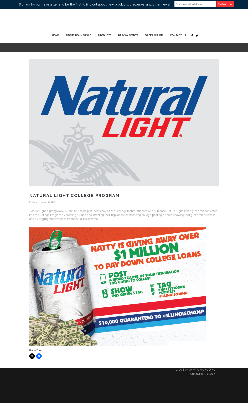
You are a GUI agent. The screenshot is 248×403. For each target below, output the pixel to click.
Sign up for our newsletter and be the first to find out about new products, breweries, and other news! (94, 4)
